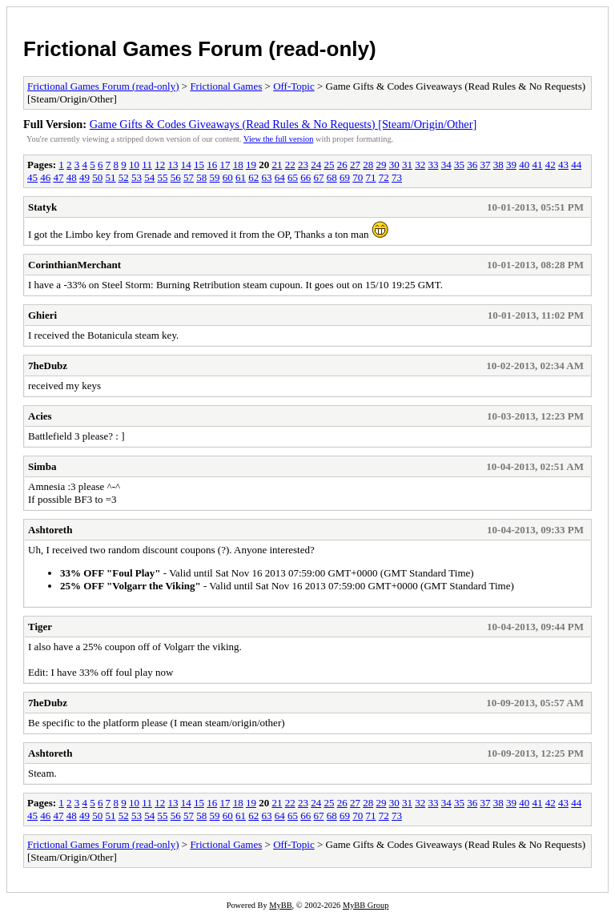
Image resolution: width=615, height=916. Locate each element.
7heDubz (47, 366)
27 (355, 165)
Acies (40, 416)
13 (172, 165)
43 (563, 165)
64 (280, 177)
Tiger (40, 627)
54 (149, 177)
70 (357, 177)
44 (576, 165)
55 (163, 177)
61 (240, 177)
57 (188, 177)
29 (381, 165)
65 (292, 177)
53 (136, 177)
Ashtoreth (50, 530)
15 (199, 165)
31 (407, 165)
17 (224, 165)
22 (290, 165)
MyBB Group (365, 905)
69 (345, 177)
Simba (42, 466)
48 (71, 177)
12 (160, 165)
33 (433, 165)
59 (215, 177)
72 (384, 177)
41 (537, 165)
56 (176, 177)
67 (319, 177)
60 (228, 177)
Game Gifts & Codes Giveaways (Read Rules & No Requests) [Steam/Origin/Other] (283, 124)
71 (371, 177)
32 (420, 165)
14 (186, 165)
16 (212, 165)
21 (276, 165)
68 (332, 177)
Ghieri (42, 315)
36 (472, 165)
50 (97, 177)
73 (397, 177)
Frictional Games (226, 86)
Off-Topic (294, 86)
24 (316, 165)
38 (498, 165)
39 (511, 165)
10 (134, 165)
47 (59, 177)
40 (524, 165)
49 (84, 177)
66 (305, 177)
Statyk (42, 207)
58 (201, 177)
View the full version (278, 139)
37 (485, 165)
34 (446, 165)
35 (459, 165)
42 (550, 165)
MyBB (280, 905)
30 (394, 165)
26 (342, 165)
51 (111, 177)
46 (45, 177)
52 (124, 177)
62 (253, 177)
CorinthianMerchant (74, 265)
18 (238, 165)
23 (303, 165)
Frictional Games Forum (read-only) (199, 49)
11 (147, 165)
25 (329, 165)
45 (32, 177)
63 (267, 177)
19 (251, 165)
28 (368, 165)
